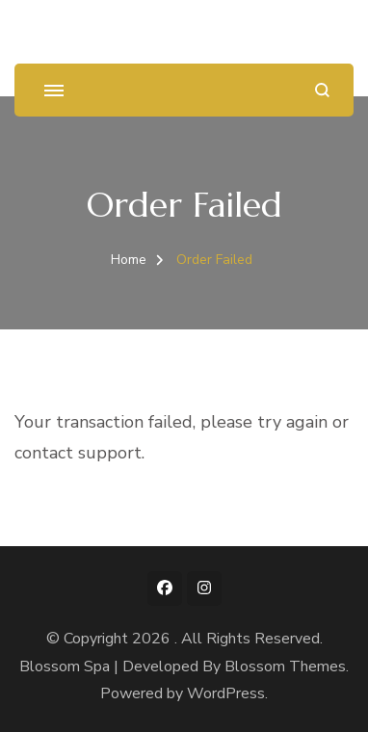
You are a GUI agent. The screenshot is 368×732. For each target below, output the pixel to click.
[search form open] (322, 90)
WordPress (226, 693)
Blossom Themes (285, 666)
